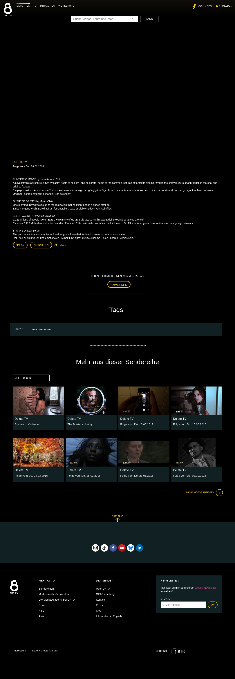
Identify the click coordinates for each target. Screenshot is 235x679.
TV (35, 6)
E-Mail (165, 598)
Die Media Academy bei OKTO (57, 599)
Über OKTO (103, 588)
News (42, 604)
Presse (100, 604)
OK (212, 604)
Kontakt (100, 599)
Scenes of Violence (26, 423)
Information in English (109, 615)
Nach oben (117, 517)
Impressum (19, 649)
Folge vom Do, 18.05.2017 (136, 423)
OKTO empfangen (107, 593)
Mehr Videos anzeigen (203, 491)
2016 (20, 328)
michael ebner (42, 328)
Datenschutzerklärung (45, 649)
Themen (150, 19)
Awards (43, 615)
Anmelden (119, 284)
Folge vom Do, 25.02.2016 (83, 475)
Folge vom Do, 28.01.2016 (136, 475)
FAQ (98, 610)
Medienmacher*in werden (54, 593)
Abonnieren (41, 245)
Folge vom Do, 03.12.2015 (189, 475)
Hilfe (41, 610)
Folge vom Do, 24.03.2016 (30, 475)
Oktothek (24, 6)
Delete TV (20, 161)
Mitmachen (48, 6)
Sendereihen (46, 588)
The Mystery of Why (79, 423)
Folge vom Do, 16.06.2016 (189, 423)
